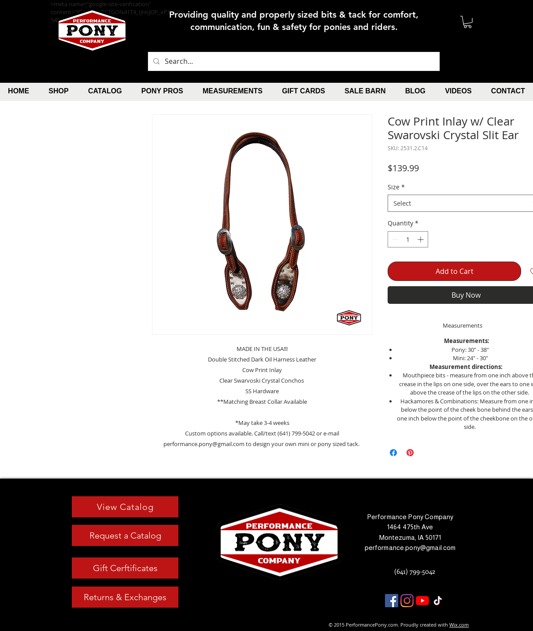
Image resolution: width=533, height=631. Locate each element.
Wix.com (459, 624)
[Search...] (293, 61)
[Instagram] (407, 600)
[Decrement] (394, 239)
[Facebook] (391, 600)
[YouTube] (422, 600)
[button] (467, 22)
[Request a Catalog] (125, 535)
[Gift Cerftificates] (125, 568)
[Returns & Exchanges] (125, 597)
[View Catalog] (125, 506)
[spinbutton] (408, 239)
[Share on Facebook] (393, 452)
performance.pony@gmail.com (410, 547)
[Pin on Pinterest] (410, 452)
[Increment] (421, 239)
